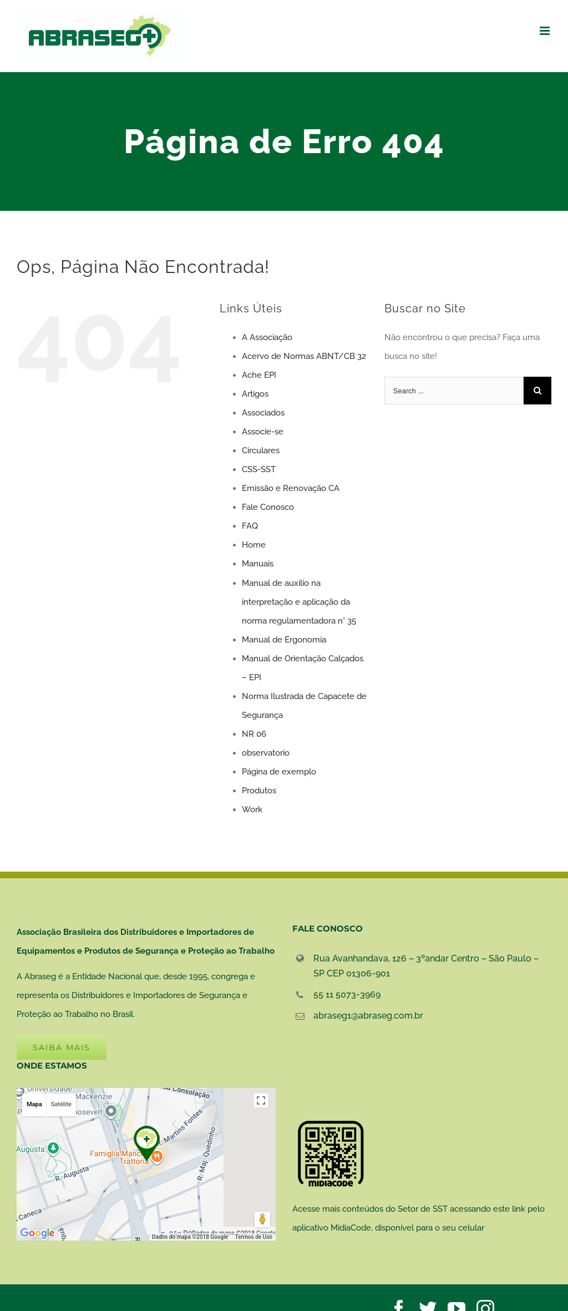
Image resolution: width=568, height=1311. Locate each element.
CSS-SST (259, 469)
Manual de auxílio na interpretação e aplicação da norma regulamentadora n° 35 (299, 602)
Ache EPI (259, 375)
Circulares (261, 450)
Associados (263, 413)
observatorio (266, 753)
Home (254, 545)
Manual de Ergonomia (284, 640)
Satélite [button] (61, 1104)
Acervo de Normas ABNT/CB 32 (304, 356)
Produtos (259, 791)
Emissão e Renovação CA (290, 488)
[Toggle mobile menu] (545, 31)
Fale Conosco (268, 507)
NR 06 (254, 734)
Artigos (255, 394)
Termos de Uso (253, 1237)
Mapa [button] (34, 1104)
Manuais (257, 564)
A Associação (267, 337)
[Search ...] (454, 390)
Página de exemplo (279, 772)
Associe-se (262, 432)
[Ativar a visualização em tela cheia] (261, 1100)
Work (252, 809)
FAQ (250, 526)
